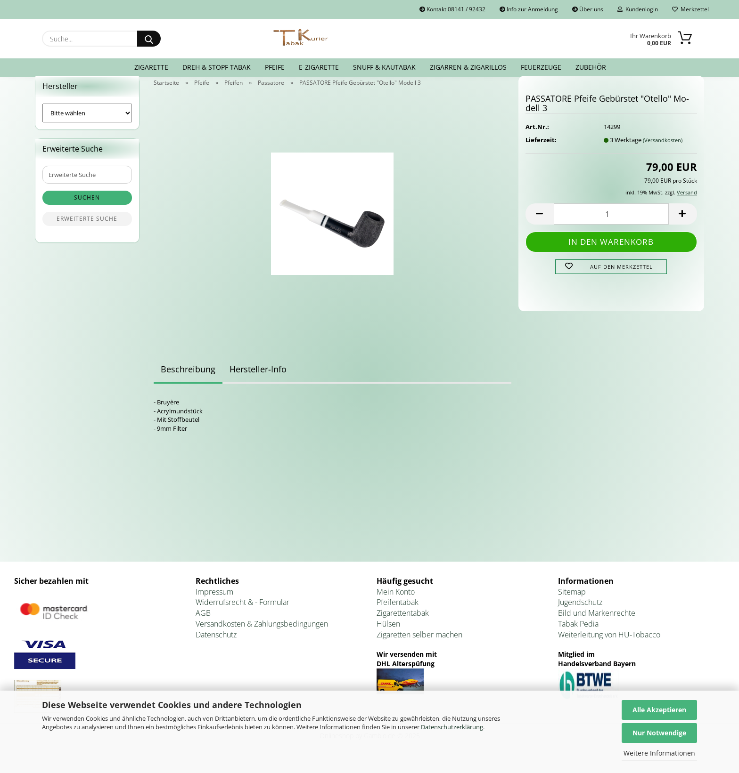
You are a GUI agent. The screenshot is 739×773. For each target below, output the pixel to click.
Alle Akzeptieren (659, 709)
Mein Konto (396, 603)
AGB (203, 624)
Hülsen (388, 635)
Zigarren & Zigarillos (468, 67)
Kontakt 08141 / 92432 (452, 9)
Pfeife (275, 67)
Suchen (87, 209)
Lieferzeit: (541, 151)
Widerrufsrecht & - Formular (242, 614)
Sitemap (572, 603)
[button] (540, 225)
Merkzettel (690, 9)
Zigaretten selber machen (419, 646)
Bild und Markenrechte (596, 624)
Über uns (587, 9)
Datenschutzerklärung (452, 727)
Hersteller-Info (258, 380)
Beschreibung (188, 380)
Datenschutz (216, 646)
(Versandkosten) (662, 151)
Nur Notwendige (659, 732)
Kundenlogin (637, 9)
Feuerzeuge (541, 67)
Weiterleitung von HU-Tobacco (609, 646)
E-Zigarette (319, 67)
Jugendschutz (580, 614)
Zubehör (590, 67)
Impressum (214, 603)
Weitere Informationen (659, 753)
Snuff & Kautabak (384, 67)
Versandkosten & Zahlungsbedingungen (262, 635)
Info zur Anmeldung (529, 9)
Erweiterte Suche (87, 230)
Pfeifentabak (398, 614)
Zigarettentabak (403, 624)
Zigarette (151, 67)
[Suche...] (149, 39)
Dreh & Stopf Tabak (216, 67)
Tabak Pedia (578, 635)
